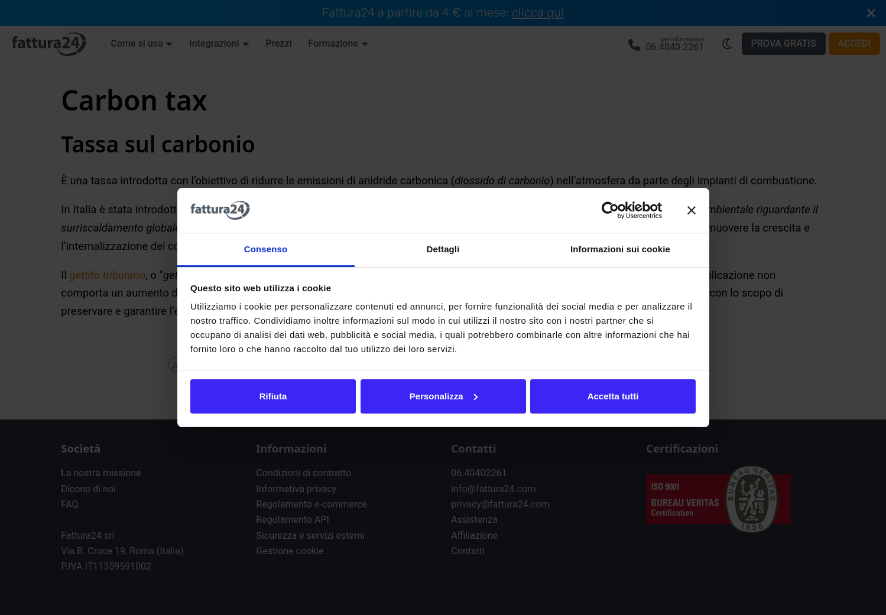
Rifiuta (273, 396)
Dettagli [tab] (443, 249)
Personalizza (444, 396)
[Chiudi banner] (691, 210)
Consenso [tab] (265, 249)
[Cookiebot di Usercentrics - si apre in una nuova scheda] (610, 210)
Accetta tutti (613, 396)
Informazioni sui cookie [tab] (620, 249)
